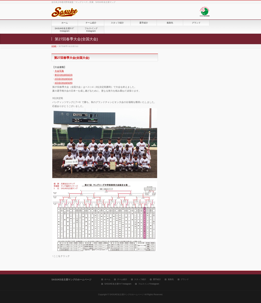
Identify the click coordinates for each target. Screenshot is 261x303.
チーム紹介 (122, 279)
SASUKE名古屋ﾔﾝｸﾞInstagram (117, 284)
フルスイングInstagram (148, 284)
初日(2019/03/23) (63, 75)
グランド (185, 279)
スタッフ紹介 (140, 279)
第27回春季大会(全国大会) (71, 57)
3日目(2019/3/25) (63, 83)
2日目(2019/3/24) (63, 79)
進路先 (171, 279)
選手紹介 (157, 279)
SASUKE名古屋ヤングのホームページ (127, 294)
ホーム (107, 279)
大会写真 (59, 71)
